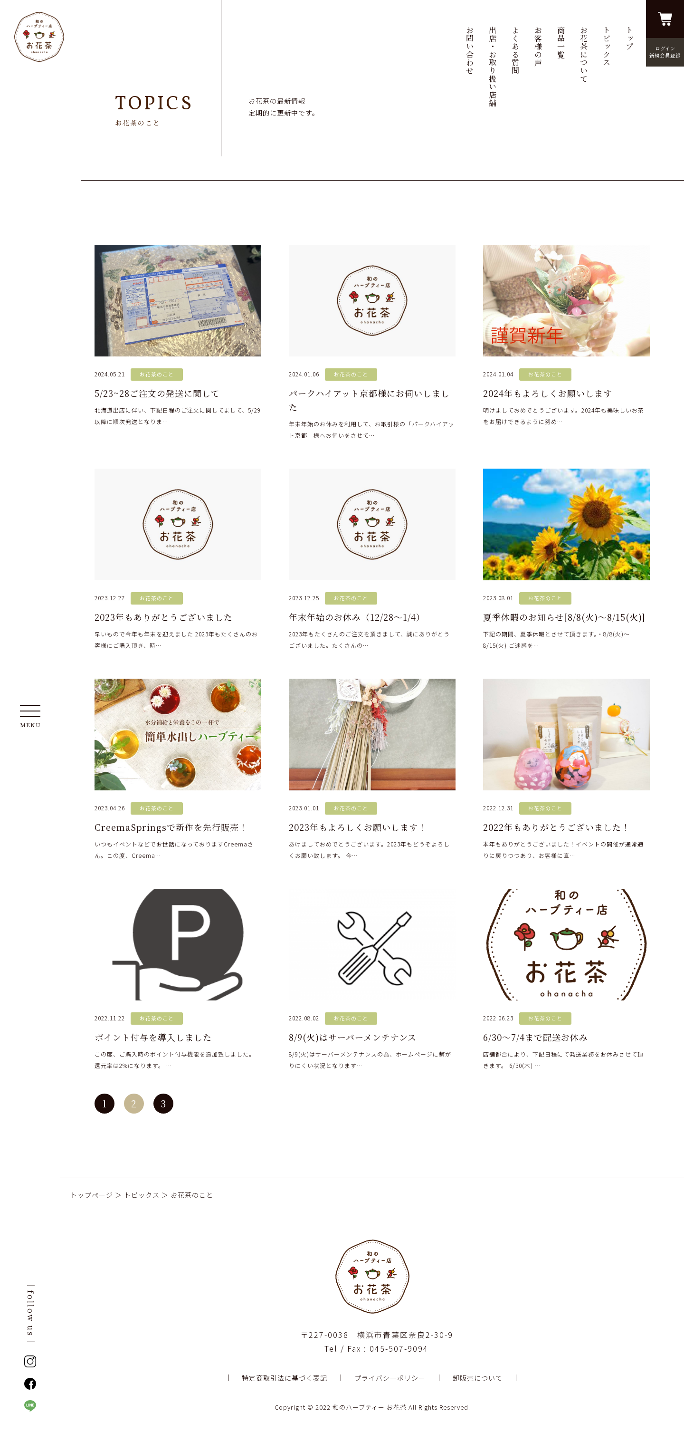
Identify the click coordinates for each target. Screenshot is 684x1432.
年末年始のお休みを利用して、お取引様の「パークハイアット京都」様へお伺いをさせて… (372, 342)
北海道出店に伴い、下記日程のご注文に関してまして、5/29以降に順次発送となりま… (178, 335)
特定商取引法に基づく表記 (284, 1378)
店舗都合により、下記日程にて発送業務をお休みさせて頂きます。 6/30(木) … (566, 979)
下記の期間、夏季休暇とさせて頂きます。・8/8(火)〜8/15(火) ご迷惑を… (566, 559)
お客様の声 (537, 46)
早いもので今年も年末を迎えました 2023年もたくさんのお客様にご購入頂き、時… (178, 559)
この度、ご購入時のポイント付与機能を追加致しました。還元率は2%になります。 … (178, 979)
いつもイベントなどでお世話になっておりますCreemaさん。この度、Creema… (178, 769)
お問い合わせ (469, 50)
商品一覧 (560, 42)
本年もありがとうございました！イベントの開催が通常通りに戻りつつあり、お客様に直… (566, 769)
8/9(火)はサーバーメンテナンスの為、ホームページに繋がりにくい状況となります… (372, 979)
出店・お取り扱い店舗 (492, 66)
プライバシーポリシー (390, 1378)
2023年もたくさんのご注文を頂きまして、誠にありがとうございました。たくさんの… (372, 559)
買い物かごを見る (665, 19)
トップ (629, 38)
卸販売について (478, 1378)
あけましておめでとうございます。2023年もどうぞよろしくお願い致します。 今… (372, 769)
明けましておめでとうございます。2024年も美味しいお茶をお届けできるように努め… (566, 335)
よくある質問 (515, 50)
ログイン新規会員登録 (665, 52)
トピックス (606, 46)
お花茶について (583, 54)
